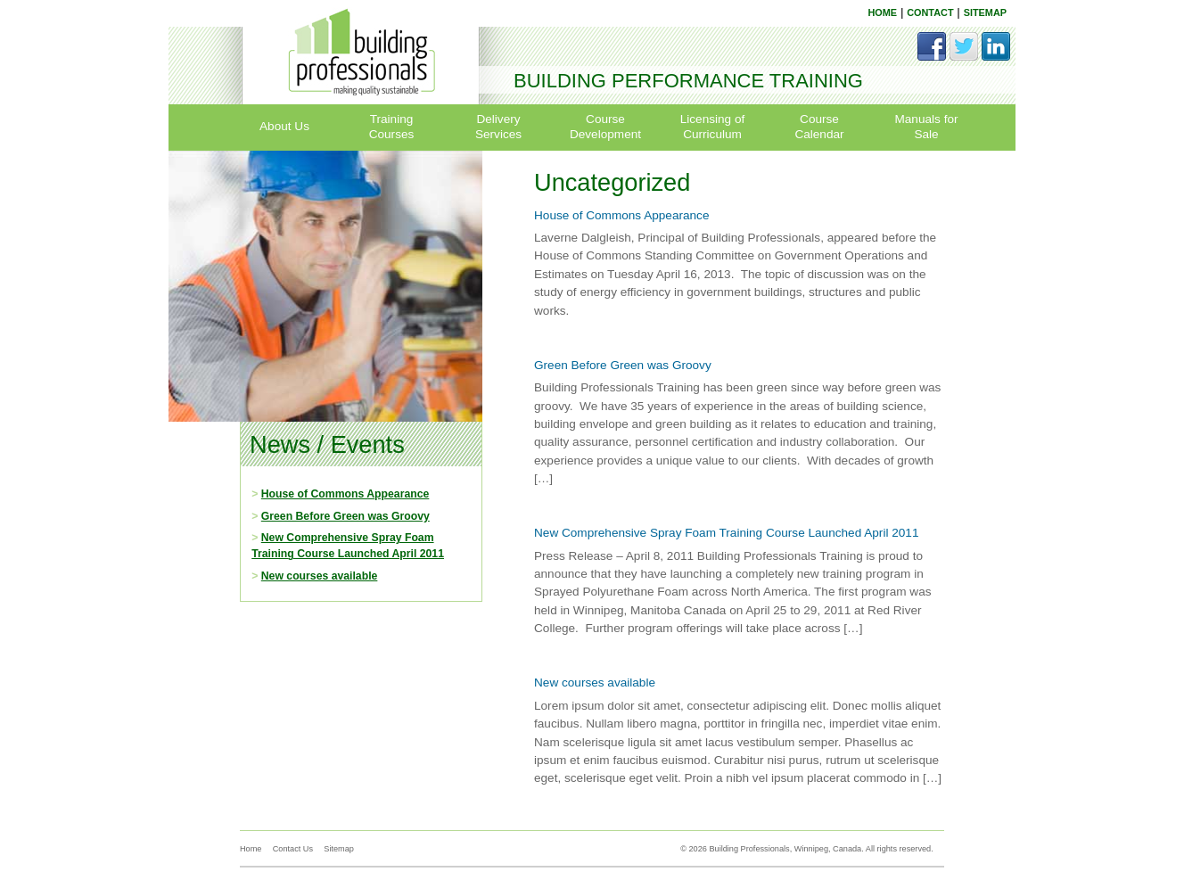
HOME (882, 12)
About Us (284, 126)
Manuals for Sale (926, 126)
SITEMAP (985, 12)
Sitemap (339, 848)
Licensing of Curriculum (712, 126)
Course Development (605, 126)
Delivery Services (498, 126)
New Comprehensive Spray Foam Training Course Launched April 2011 (726, 532)
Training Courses (392, 126)
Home (250, 848)
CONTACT (930, 12)
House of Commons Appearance (345, 494)
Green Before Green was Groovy (345, 516)
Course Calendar (818, 126)
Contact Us (293, 848)
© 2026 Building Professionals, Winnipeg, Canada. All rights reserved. (806, 848)
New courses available (319, 576)
